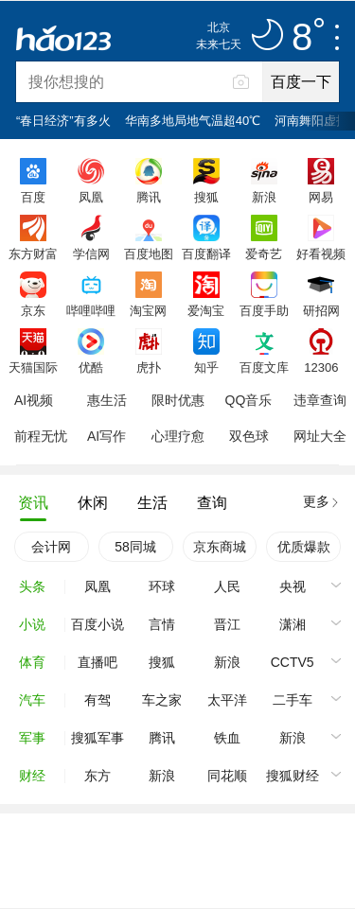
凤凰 (91, 196)
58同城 (135, 546)
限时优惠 (177, 400)
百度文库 (264, 367)
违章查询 (319, 400)
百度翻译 (206, 253)
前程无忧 (40, 436)
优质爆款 (303, 546)
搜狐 (206, 196)
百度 (33, 196)
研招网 (321, 310)
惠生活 (107, 400)
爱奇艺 (263, 253)
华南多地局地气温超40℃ (192, 121)
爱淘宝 (205, 310)
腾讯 (148, 196)
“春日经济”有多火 (63, 121)
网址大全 (319, 436)
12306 (321, 367)
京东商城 (219, 546)
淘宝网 (148, 310)
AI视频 (33, 400)
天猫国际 (33, 367)
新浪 (264, 196)
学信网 (91, 253)
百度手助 (264, 310)
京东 (33, 310)
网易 (321, 196)
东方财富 (33, 253)
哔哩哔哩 (90, 310)
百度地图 (148, 253)
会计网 (51, 546)
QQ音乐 (249, 400)
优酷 (91, 367)
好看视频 (321, 253)
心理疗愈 (177, 436)
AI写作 (106, 436)
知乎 (206, 367)
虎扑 (148, 367)
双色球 (249, 436)
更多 (316, 501)
